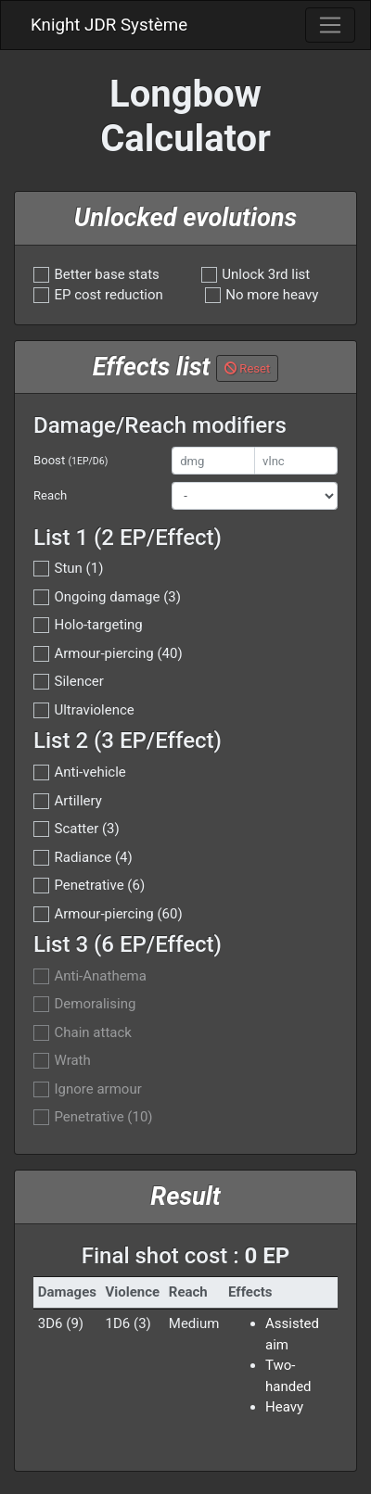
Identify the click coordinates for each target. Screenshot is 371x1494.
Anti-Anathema (101, 976)
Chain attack (93, 1033)
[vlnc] (296, 461)
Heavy (284, 1407)
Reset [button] (247, 368)
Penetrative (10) (104, 1117)
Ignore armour (98, 1089)
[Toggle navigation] (330, 25)
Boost (70, 460)
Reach (50, 495)
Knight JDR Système (109, 25)
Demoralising (95, 1004)
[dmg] (213, 461)
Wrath (73, 1061)
